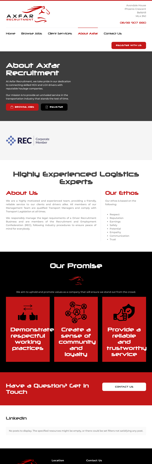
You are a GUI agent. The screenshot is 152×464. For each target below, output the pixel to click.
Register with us (129, 45)
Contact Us (113, 33)
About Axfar (88, 33)
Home (10, 33)
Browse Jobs (31, 33)
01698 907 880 (133, 22)
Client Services (60, 33)
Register (54, 107)
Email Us (94, 460)
